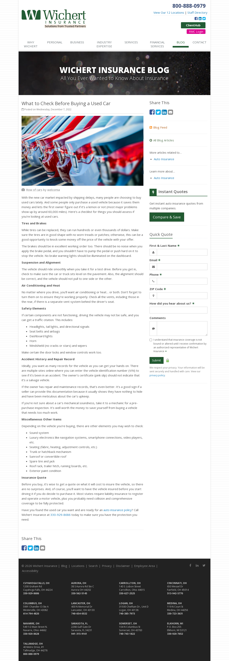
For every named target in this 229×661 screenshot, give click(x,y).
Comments (158, 318)
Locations (77, 566)
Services (131, 42)
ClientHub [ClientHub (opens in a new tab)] (193, 25)
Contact (199, 42)
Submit (156, 360)
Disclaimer (123, 566)
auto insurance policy (117, 510)
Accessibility (30, 571)
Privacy (107, 566)
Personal (54, 42)
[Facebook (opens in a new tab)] (196, 18)
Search (93, 566)
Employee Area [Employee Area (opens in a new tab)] (144, 566)
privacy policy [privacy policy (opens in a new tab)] (157, 375)
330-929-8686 (60, 515)
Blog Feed (158, 127)
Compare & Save (167, 217)
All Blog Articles (162, 140)
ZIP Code (158, 289)
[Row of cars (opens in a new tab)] (34, 190)
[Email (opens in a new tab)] (42, 548)
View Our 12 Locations (168, 12)
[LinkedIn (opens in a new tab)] (200, 18)
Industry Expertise (104, 44)
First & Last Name (165, 246)
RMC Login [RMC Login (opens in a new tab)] (196, 31)
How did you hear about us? (172, 303)
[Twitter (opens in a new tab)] (204, 18)
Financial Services (157, 44)
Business (77, 42)
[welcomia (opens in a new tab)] (53, 190)
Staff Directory (197, 12)
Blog (181, 42)
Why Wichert (31, 44)
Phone (156, 274)
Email (155, 260)
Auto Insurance (164, 159)
